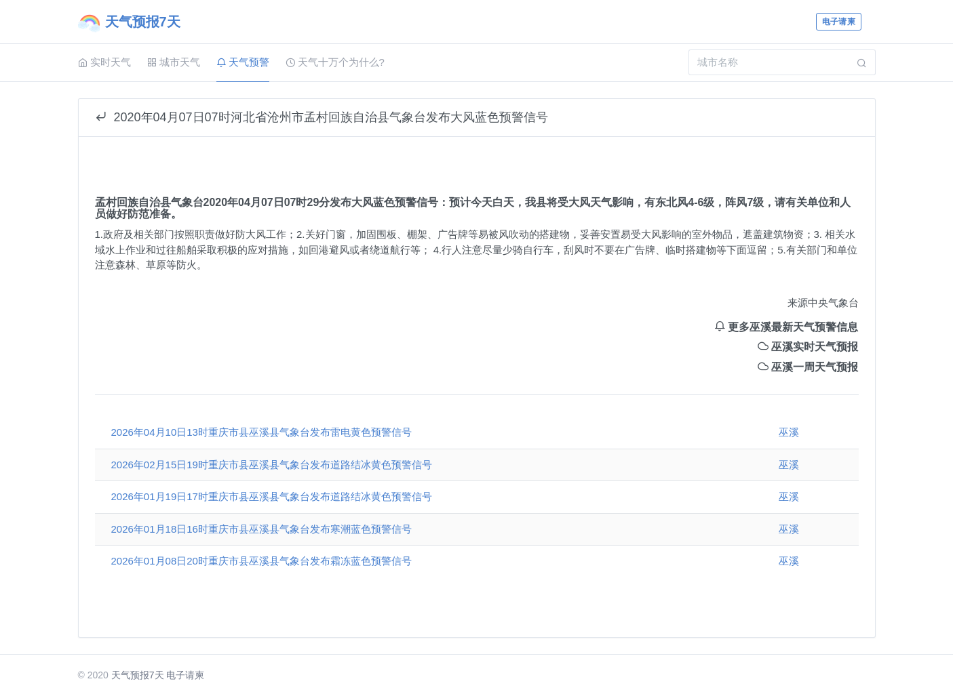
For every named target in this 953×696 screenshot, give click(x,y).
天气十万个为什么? (335, 62)
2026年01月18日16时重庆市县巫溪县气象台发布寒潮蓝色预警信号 (261, 529)
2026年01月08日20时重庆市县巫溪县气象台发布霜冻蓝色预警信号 (261, 561)
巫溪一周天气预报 (808, 367)
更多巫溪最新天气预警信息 (786, 327)
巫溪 (789, 432)
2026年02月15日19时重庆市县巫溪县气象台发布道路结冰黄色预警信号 (271, 464)
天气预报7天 (137, 675)
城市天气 (173, 62)
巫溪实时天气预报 (808, 346)
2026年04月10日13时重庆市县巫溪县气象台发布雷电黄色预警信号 (261, 432)
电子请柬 (838, 21)
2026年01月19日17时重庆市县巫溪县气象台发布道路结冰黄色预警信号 (271, 496)
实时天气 (104, 62)
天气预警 (242, 62)
